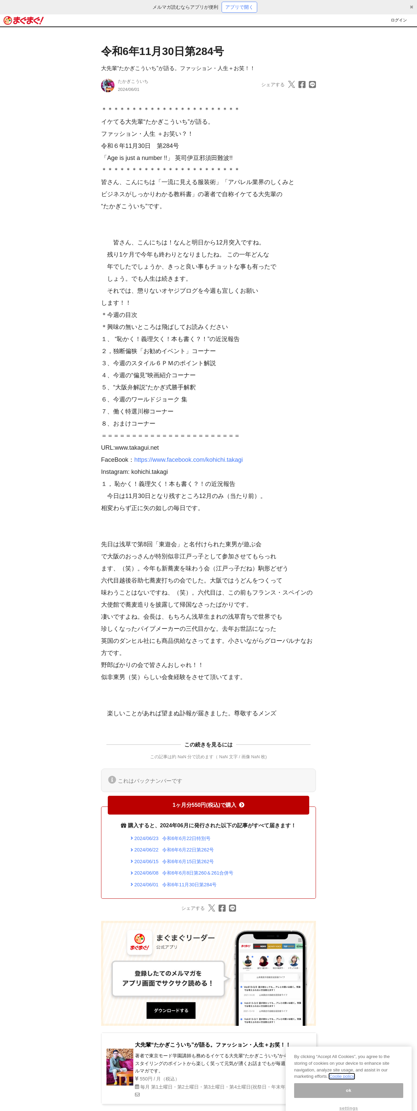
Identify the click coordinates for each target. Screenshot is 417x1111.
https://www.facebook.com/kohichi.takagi (188, 459)
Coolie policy (341, 1082)
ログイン (399, 20)
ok (349, 1096)
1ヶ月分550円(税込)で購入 (208, 805)
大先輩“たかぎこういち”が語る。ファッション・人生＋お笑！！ (178, 68)
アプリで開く (239, 7)
